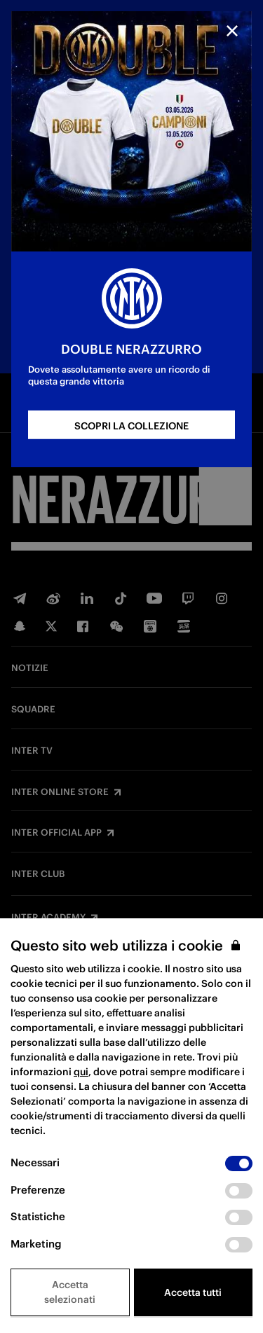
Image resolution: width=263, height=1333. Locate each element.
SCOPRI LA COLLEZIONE (131, 426)
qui (81, 1071)
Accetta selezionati (69, 1292)
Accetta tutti (193, 1292)
